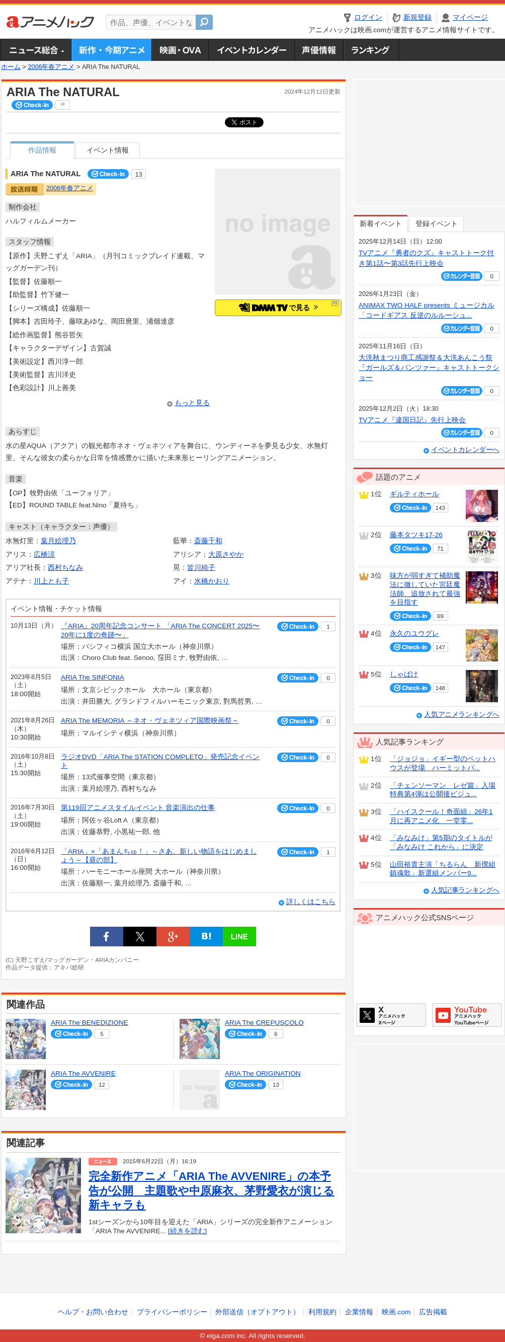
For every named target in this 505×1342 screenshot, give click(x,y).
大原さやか (225, 554)
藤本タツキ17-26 (416, 535)
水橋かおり (211, 581)
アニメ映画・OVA (180, 50)
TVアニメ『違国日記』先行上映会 (412, 420)
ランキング (371, 50)
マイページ (470, 17)
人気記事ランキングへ (465, 890)
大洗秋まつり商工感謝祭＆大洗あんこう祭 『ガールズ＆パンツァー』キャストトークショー (429, 368)
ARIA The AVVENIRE (83, 1073)
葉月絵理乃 (58, 541)
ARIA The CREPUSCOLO (264, 1022)
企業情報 (359, 1312)
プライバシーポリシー (172, 1312)
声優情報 (319, 50)
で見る (278, 307)
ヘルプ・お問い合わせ (93, 1312)
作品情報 (42, 150)
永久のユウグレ (414, 633)
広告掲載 (433, 1312)
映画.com (396, 1312)
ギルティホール (414, 494)
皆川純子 (201, 567)
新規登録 (417, 17)
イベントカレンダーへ (465, 450)
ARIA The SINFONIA (92, 677)
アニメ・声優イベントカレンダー (252, 50)
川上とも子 (51, 581)
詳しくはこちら (310, 902)
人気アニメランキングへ (461, 714)
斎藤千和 (208, 541)
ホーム (11, 66)
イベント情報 (108, 150)
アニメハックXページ (391, 1015)
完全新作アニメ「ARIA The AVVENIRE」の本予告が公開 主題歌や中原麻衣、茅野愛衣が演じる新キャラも (211, 1190)
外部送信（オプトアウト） (257, 1312)
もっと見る (192, 403)
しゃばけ (404, 674)
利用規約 (322, 1312)
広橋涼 (44, 554)
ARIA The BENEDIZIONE (89, 1022)
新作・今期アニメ (111, 50)
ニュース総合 (36, 50)
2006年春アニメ (51, 66)
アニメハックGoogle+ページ (467, 1015)
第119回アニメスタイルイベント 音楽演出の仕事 (138, 807)
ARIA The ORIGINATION (263, 1073)
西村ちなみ (65, 567)
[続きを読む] (187, 1231)
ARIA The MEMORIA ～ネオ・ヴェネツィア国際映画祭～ (150, 720)
